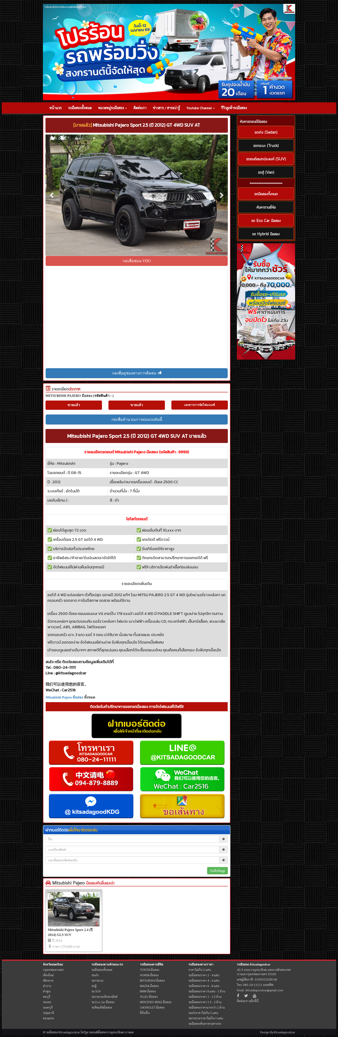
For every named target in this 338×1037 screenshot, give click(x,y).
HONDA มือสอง (149, 975)
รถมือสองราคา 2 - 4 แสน (203, 975)
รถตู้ (94, 986)
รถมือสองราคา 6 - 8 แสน (203, 986)
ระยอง (47, 1002)
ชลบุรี (46, 996)
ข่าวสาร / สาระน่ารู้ (166, 108)
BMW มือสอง (148, 991)
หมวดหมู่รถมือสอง (112, 108)
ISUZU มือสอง (149, 996)
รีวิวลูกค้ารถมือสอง (234, 108)
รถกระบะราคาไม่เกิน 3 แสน (205, 1018)
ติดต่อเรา (139, 108)
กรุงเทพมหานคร (53, 970)
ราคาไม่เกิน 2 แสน (199, 970)
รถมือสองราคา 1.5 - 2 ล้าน (204, 1002)
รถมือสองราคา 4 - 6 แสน (203, 980)
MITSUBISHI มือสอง (152, 980)
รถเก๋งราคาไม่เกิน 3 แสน (203, 1013)
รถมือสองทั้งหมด (80, 108)
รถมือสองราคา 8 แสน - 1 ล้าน (206, 991)
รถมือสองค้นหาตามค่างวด (204, 1023)
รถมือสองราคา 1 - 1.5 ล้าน (204, 996)
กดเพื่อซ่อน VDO (137, 261)
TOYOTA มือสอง (149, 970)
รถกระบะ (97, 980)
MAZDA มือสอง (149, 986)
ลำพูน (46, 991)
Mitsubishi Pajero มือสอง (64, 697)
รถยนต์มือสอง (97, 1032)
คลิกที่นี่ (253, 1001)
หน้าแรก (55, 108)
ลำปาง (47, 986)
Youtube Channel (200, 108)
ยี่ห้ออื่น (145, 1013)
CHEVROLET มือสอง (152, 1007)
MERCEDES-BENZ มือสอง (155, 1002)
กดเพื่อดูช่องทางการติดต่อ (136, 373)
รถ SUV (96, 991)
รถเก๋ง (95, 975)
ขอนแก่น (48, 1018)
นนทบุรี (48, 1007)
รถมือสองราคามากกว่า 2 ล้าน (206, 1007)
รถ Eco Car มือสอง (102, 1002)
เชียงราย (48, 980)
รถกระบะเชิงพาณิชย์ (104, 996)
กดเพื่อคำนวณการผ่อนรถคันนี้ (136, 419)
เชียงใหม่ (48, 975)
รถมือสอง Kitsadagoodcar (253, 964)
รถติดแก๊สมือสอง (101, 1007)
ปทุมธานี (48, 1013)
